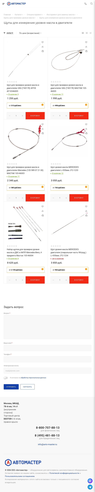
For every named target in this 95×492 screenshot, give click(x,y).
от (15, 105)
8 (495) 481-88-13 (47, 436)
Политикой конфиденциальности (64, 472)
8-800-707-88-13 (47, 428)
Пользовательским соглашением (20, 475)
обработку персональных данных (33, 377)
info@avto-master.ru (47, 444)
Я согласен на (28, 377)
